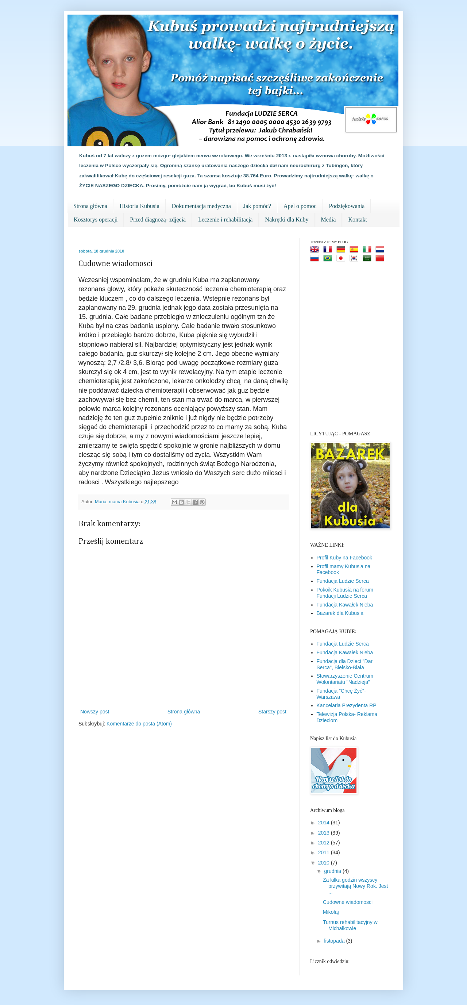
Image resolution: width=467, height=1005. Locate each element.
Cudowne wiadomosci (348, 902)
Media (328, 219)
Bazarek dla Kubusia (340, 613)
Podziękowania (347, 206)
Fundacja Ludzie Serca (343, 581)
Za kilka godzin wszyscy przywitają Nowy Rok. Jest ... (355, 886)
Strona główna (90, 206)
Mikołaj (331, 912)
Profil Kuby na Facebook (345, 558)
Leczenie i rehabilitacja (225, 219)
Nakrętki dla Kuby (286, 219)
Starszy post (272, 712)
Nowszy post (94, 712)
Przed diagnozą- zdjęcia (158, 219)
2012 (324, 843)
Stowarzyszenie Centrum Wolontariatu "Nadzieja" (345, 679)
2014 (324, 822)
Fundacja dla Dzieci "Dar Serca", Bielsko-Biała (345, 664)
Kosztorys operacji (95, 219)
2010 (324, 863)
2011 (324, 852)
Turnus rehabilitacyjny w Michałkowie (350, 925)
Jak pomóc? (257, 206)
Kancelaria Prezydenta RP (347, 705)
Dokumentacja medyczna (201, 206)
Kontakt (357, 219)
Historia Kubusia (139, 206)
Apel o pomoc (300, 206)
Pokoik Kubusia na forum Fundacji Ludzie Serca (345, 593)
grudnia (333, 871)
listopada (335, 941)
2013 (324, 833)
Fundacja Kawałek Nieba (345, 605)
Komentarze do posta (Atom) (139, 724)
